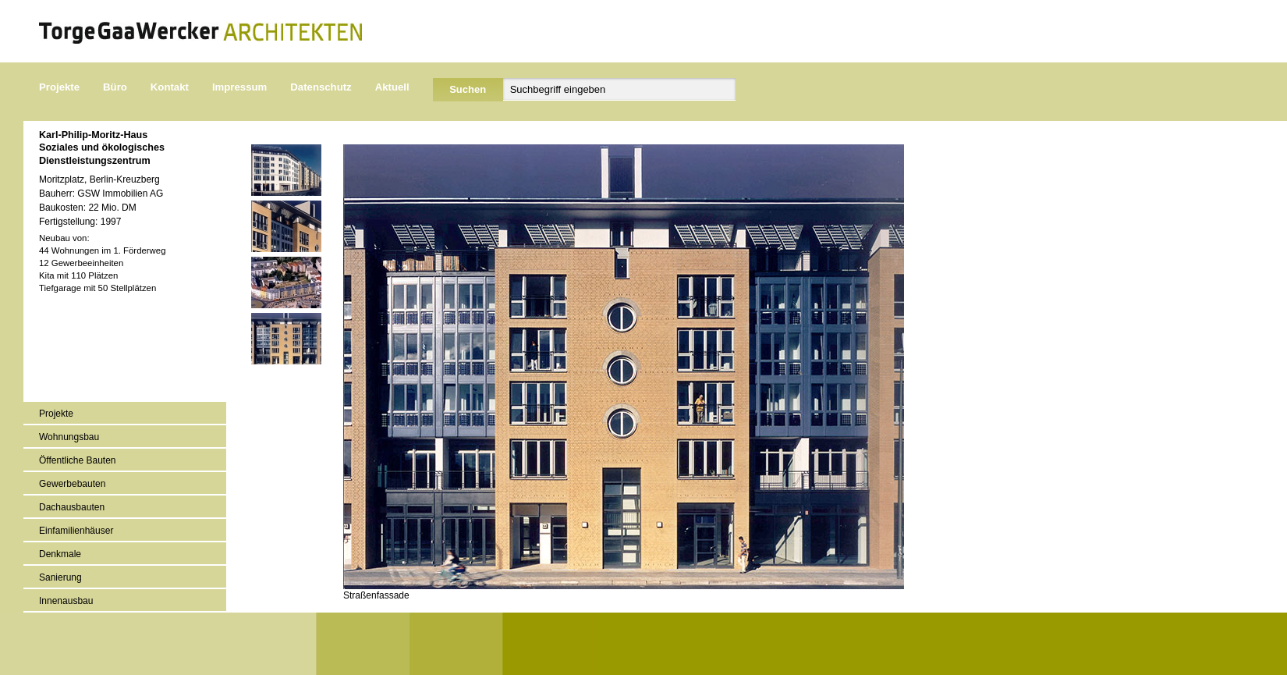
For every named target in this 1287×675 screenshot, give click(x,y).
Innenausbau (66, 600)
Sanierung (60, 577)
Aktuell (392, 87)
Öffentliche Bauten (77, 460)
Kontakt (170, 87)
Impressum (239, 87)
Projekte (59, 87)
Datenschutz (320, 87)
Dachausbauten (72, 507)
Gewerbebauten (72, 483)
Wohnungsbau (69, 437)
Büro (115, 87)
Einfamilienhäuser (76, 530)
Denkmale (60, 554)
